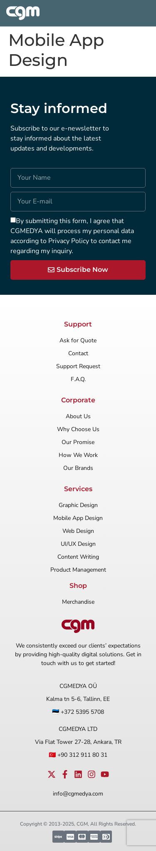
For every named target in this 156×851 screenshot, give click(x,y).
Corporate (78, 400)
